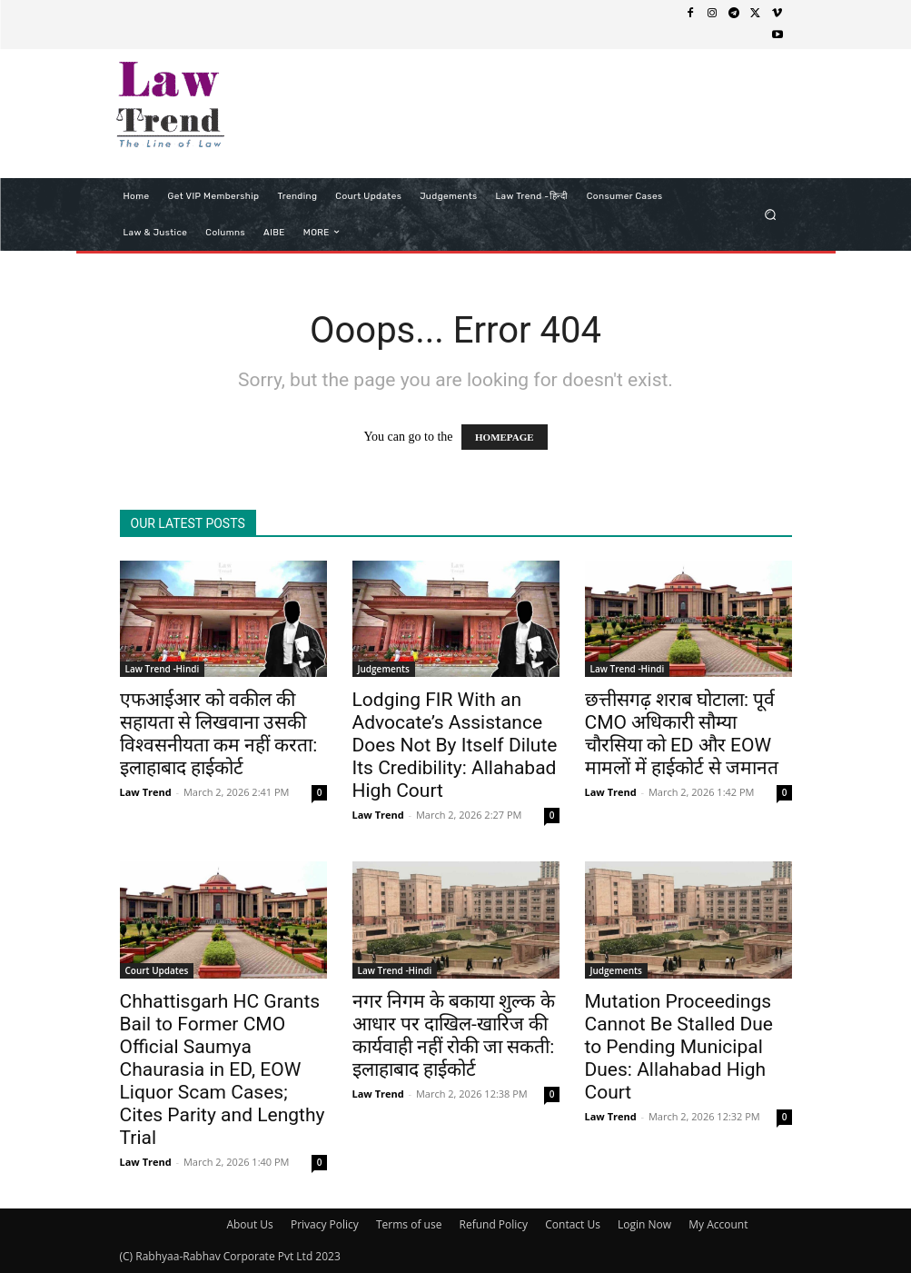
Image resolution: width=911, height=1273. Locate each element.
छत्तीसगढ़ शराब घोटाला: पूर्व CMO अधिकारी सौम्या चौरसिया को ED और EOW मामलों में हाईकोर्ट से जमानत (682, 734)
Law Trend (146, 792)
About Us (249, 1224)
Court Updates (157, 970)
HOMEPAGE (504, 437)
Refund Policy (494, 1224)
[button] (769, 214)
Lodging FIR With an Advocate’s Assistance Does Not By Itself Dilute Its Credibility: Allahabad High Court (455, 745)
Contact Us (572, 1224)
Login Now (644, 1224)
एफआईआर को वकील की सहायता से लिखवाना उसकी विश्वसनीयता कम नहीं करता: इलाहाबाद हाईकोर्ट (219, 734)
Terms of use (408, 1224)
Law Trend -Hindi (162, 668)
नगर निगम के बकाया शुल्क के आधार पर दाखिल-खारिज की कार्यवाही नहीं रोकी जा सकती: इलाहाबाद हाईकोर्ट (453, 1035)
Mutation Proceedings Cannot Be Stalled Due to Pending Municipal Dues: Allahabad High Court (679, 1046)
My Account (718, 1224)
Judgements (384, 668)
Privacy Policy (325, 1224)
